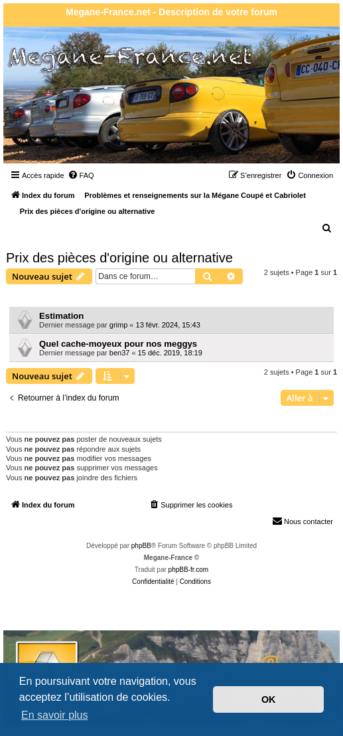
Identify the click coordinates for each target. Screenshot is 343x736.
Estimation (61, 316)
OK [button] (268, 699)
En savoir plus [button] (54, 715)
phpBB (141, 545)
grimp (118, 325)
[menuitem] (81, 175)
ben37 (119, 353)
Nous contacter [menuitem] (302, 520)
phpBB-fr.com (189, 569)
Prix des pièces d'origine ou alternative (119, 257)
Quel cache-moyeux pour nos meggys (118, 344)
